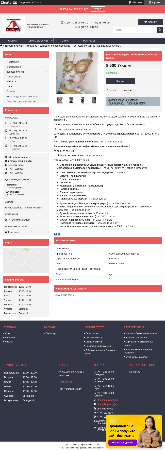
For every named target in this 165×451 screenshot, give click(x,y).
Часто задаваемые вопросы (22, 96)
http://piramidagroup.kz (19, 157)
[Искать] (160, 30)
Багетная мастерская (136, 337)
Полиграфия (92, 333)
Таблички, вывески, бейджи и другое (99, 352)
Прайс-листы (14, 76)
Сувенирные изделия (136, 357)
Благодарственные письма (21, 101)
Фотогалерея (14, 66)
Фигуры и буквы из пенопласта (141, 333)
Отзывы (11, 91)
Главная (12, 40)
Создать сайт (25, 2)
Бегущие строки (94, 341)
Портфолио (13, 62)
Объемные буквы (94, 337)
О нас (65, 40)
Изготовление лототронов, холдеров (138, 351)
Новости (11, 81)
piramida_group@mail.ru (20, 161)
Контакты (89, 40)
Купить (98, 9)
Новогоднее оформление (98, 346)
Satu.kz (96, 445)
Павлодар (50, 333)
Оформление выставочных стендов (139, 343)
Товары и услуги (37, 40)
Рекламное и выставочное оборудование (47, 45)
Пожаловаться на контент (93, 448)
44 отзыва (137, 2)
